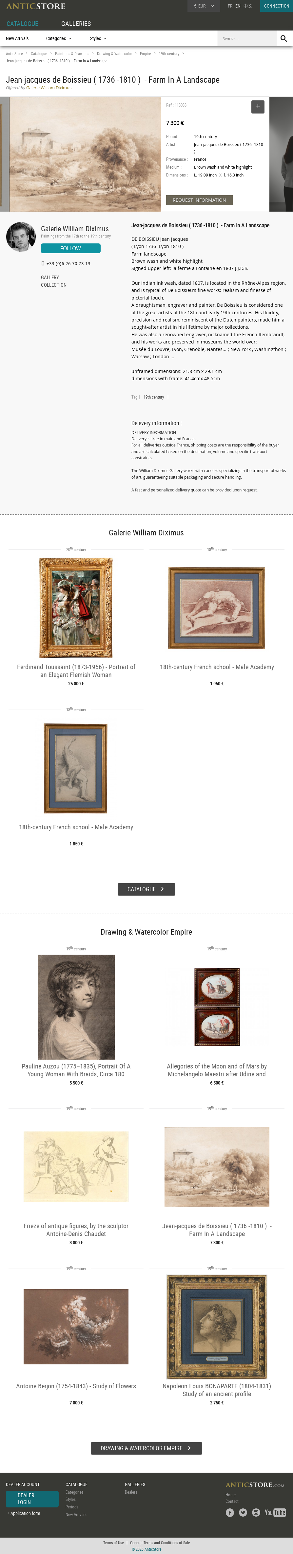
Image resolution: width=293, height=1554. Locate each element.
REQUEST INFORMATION (199, 200)
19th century (169, 53)
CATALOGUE (22, 23)
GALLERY (50, 277)
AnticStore (14, 53)
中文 (248, 6)
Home (230, 1495)
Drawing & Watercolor (114, 53)
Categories (75, 1492)
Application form (25, 1513)
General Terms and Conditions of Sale (160, 1542)
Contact (232, 1501)
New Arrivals (17, 38)
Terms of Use (113, 1542)
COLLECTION (54, 285)
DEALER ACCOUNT (23, 1484)
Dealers (131, 1492)
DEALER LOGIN (26, 1499)
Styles (71, 1499)
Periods (72, 1507)
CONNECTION (276, 6)
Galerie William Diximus (75, 228)
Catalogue (39, 53)
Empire (145, 53)
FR (230, 6)
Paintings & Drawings (72, 53)
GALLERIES (76, 23)
